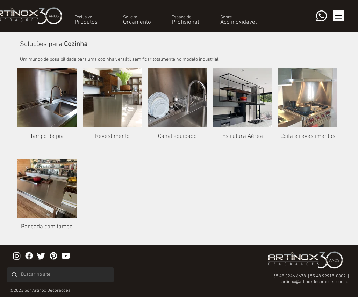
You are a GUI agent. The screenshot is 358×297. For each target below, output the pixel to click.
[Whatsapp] (321, 16)
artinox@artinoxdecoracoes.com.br (315, 282)
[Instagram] (17, 256)
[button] (83, 17)
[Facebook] (29, 256)
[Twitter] (41, 256)
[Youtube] (66, 256)
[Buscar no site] (60, 274)
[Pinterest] (53, 256)
